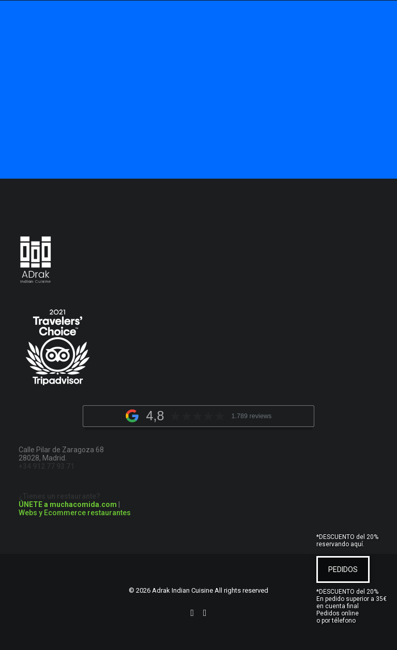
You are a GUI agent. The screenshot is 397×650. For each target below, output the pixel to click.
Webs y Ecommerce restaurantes (75, 513)
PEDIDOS (343, 569)
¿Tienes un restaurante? (68, 500)
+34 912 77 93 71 (46, 466)
